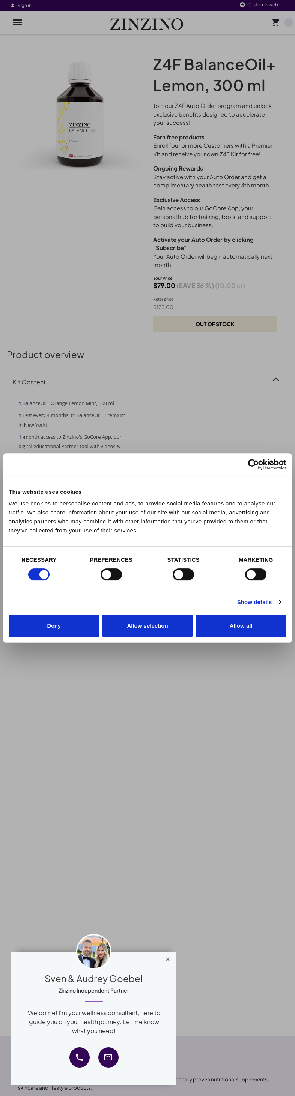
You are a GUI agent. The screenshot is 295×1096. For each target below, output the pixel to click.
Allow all (241, 625)
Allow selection (147, 625)
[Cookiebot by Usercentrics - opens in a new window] (253, 464)
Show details (254, 602)
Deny (54, 625)
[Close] (168, 957)
